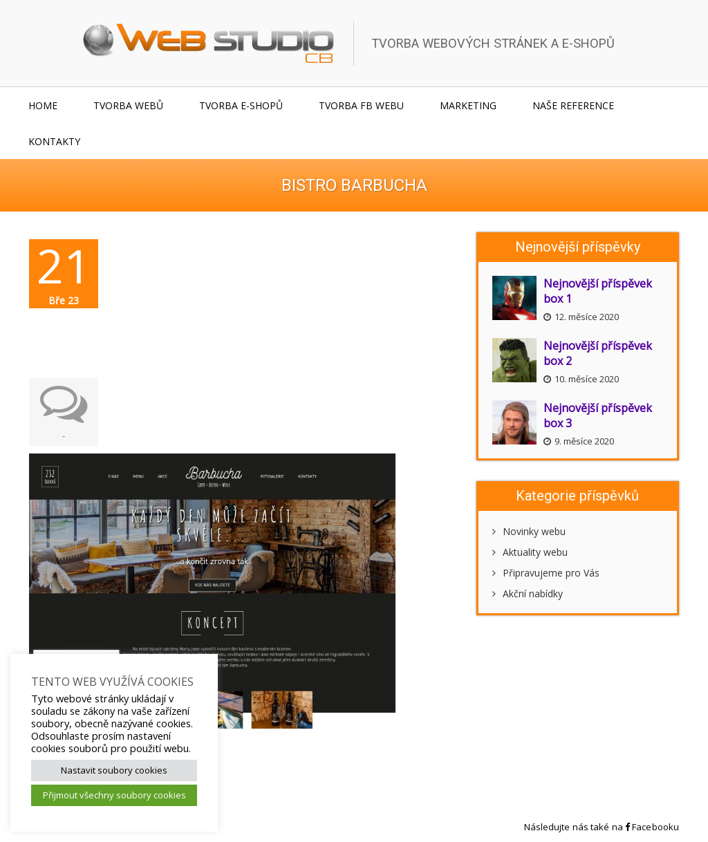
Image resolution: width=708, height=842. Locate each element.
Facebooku (652, 827)
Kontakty (54, 141)
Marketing (468, 105)
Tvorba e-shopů (241, 105)
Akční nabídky (527, 593)
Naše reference (573, 105)
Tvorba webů (128, 105)
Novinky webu (529, 531)
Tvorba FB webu (361, 105)
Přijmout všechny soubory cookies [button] (114, 795)
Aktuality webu (530, 552)
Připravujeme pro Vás (545, 572)
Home (42, 105)
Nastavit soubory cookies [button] (114, 770)
